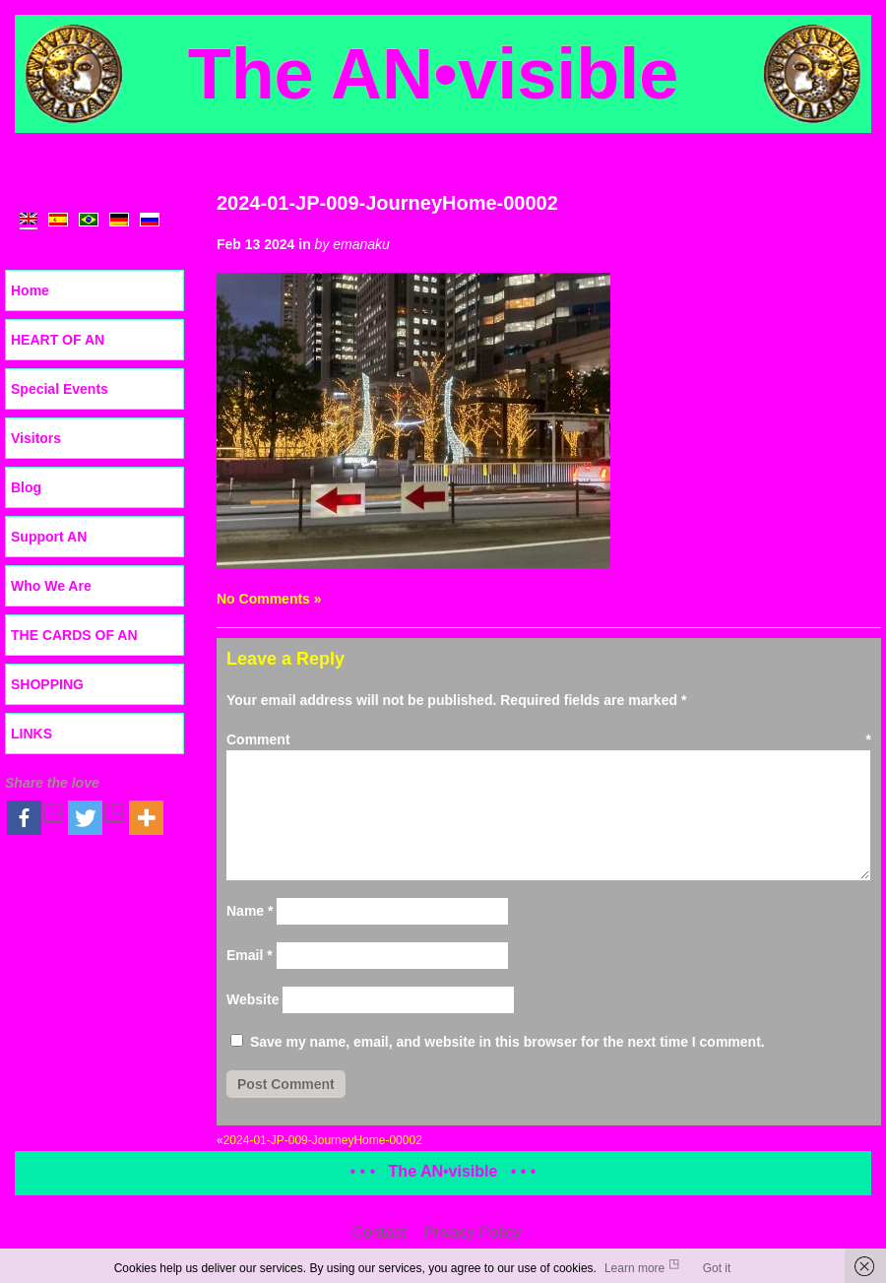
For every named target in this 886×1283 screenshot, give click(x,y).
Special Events (59, 389)
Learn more (634, 1268)
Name (249, 911)
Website (252, 999)
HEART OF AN (57, 340)
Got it (717, 1268)
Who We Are (51, 586)
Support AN (49, 537)
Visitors (36, 438)
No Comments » (269, 599)
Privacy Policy (472, 1232)
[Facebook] (35, 818)
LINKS (31, 733)
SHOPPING (47, 684)
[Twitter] (96, 818)
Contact (378, 1232)
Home (30, 290)
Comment (548, 739)
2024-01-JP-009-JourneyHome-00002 (387, 203)
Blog (26, 487)
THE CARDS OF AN (74, 635)
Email (249, 955)
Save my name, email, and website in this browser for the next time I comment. (507, 1042)
